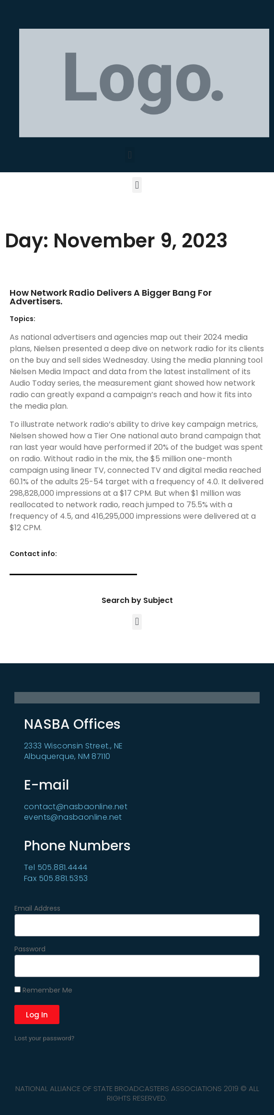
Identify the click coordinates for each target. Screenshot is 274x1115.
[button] (129, 155)
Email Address (37, 909)
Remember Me (43, 990)
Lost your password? (44, 1038)
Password (30, 950)
